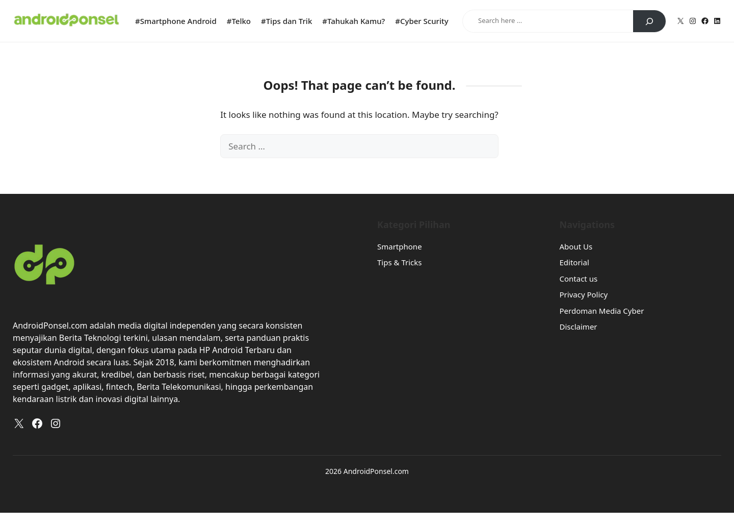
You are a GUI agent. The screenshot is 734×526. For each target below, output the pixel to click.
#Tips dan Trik (286, 21)
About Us (576, 246)
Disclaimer (578, 326)
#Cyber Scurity (421, 21)
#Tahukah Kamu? (353, 21)
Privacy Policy (584, 294)
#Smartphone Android (176, 21)
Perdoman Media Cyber (602, 311)
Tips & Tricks (399, 262)
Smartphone (399, 246)
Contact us (579, 278)
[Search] (649, 21)
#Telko (239, 21)
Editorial (574, 262)
